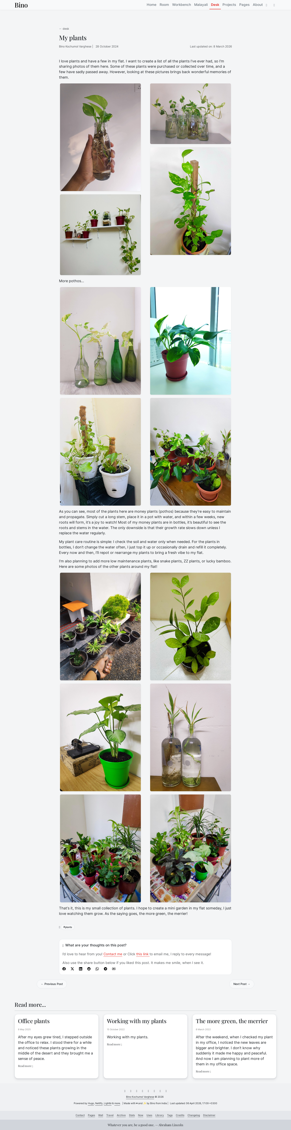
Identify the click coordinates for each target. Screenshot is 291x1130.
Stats (132, 1115)
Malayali (201, 5)
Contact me (112, 954)
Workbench (181, 5)
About (258, 5)
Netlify (99, 1103)
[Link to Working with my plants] (145, 1028)
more (117, 1103)
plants (68, 926)
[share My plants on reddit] (89, 968)
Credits (180, 1115)
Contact (80, 1115)
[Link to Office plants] (56, 1039)
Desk (215, 5)
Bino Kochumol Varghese (140, 1096)
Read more (25, 1066)
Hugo (91, 1103)
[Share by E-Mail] (113, 968)
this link (143, 954)
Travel (110, 1115)
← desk (64, 28)
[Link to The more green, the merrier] (234, 1042)
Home (151, 5)
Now (140, 1115)
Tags (170, 1115)
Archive (121, 1115)
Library (159, 1115)
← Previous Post (52, 984)
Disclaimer (209, 1115)
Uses (149, 1115)
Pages (244, 5)
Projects (229, 5)
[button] (274, 4)
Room (164, 5)
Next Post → (241, 984)
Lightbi (108, 1103)
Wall (100, 1115)
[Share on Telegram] (105, 968)
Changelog (194, 1115)
